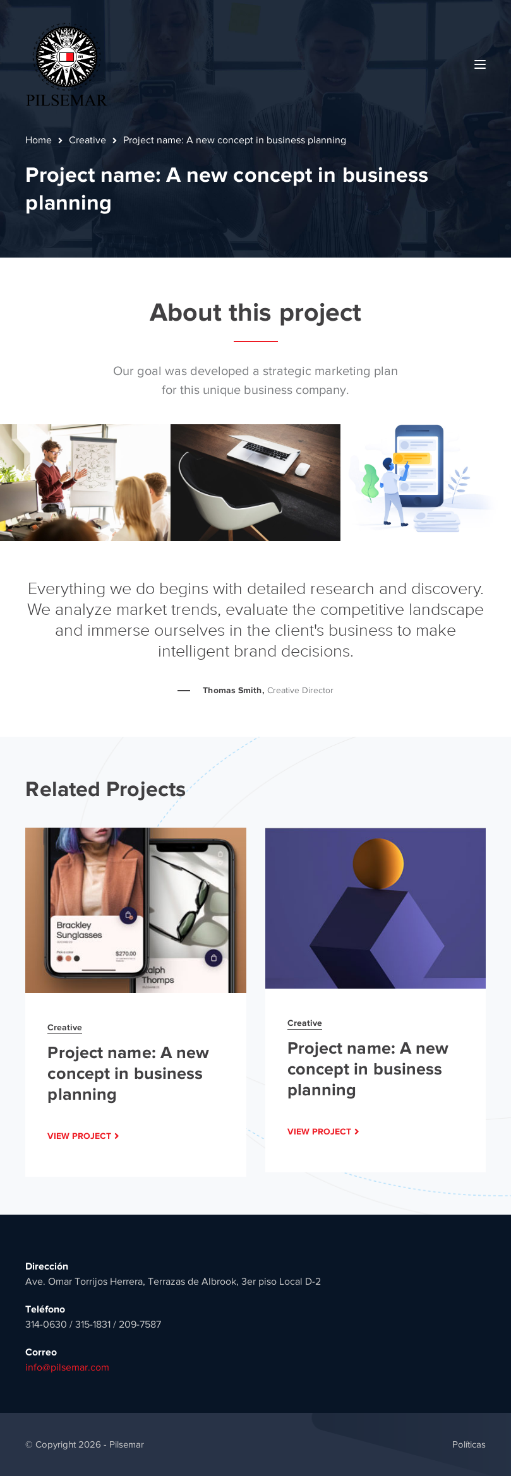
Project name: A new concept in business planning (128, 1073)
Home (38, 140)
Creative (87, 140)
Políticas (469, 1444)
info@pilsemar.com (67, 1367)
